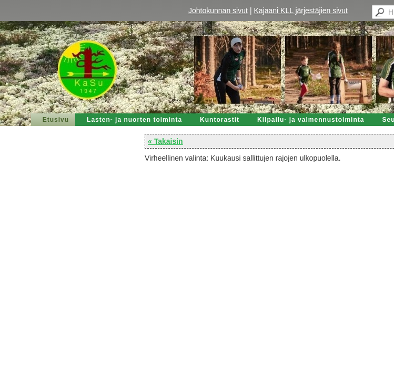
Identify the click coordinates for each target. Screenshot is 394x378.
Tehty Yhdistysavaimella (44, 351)
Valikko (374, 9)
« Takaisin (26, 105)
